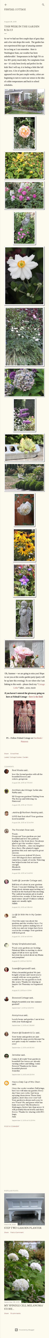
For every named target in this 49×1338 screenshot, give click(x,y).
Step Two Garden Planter (23, 1228)
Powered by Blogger (24, 1329)
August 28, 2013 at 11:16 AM (22, 805)
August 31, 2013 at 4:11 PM (21, 990)
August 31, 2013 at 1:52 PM (22, 961)
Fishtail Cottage (15, 9)
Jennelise (16, 1055)
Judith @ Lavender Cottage (24, 880)
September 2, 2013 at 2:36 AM (23, 1025)
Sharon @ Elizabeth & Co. (23, 1033)
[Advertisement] (24, 1158)
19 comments (15, 1313)
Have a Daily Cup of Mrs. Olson (26, 1082)
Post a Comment (11, 1126)
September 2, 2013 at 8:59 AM (23, 1048)
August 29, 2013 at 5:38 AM (22, 907)
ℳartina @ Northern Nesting (25, 812)
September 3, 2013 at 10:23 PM (23, 1120)
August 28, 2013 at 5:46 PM (22, 873)
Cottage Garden (16, 757)
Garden (25, 757)
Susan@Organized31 (21, 968)
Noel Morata (17, 770)
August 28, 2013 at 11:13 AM (22, 783)
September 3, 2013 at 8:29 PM (23, 1075)
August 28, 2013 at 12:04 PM (23, 823)
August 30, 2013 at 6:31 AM (22, 936)
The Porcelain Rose (21, 830)
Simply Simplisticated (21, 944)
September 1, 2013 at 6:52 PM (23, 1008)
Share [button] (6, 754)
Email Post (14, 754)
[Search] (43, 4)
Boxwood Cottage (20, 998)
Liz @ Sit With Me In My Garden (26, 914)
